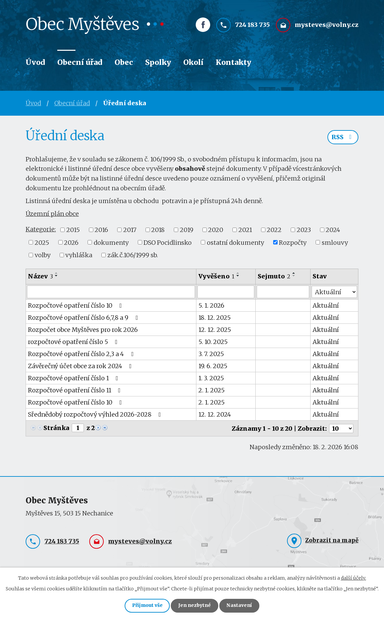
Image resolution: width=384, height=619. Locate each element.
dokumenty (111, 242)
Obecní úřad (79, 62)
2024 (333, 230)
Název (40, 276)
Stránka (56, 428)
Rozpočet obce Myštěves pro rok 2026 (83, 330)
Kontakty (233, 62)
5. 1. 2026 (212, 305)
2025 (42, 242)
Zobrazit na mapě (331, 539)
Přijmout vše (146, 606)
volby (43, 255)
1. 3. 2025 (211, 378)
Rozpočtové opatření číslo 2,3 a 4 (82, 354)
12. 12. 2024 (215, 414)
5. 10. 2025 (213, 342)
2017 (129, 230)
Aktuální (326, 305)
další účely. (353, 577)
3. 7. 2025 (211, 354)
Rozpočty (293, 242)
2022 (274, 230)
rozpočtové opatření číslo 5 (74, 342)
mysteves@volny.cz (326, 26)
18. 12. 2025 (215, 317)
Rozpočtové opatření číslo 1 (74, 378)
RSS (342, 138)
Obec (124, 62)
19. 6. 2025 (213, 366)
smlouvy (335, 242)
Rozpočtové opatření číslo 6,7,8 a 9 (84, 317)
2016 (101, 230)
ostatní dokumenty (235, 242)
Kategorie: (41, 229)
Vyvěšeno (217, 276)
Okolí (193, 62)
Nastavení (240, 606)
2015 (73, 230)
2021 (245, 230)
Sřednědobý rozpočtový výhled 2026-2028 (96, 414)
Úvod (35, 62)
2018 (158, 230)
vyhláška (78, 255)
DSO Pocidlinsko (167, 242)
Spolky (158, 62)
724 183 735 (252, 26)
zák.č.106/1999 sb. (132, 255)
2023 (304, 230)
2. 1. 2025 (212, 390)
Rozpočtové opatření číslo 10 (76, 305)
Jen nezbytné (195, 606)
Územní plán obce (52, 214)
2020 (215, 230)
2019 (186, 230)
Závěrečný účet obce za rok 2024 (81, 366)
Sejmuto (274, 276)
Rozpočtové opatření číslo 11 (75, 390)
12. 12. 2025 (215, 330)
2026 (71, 242)
